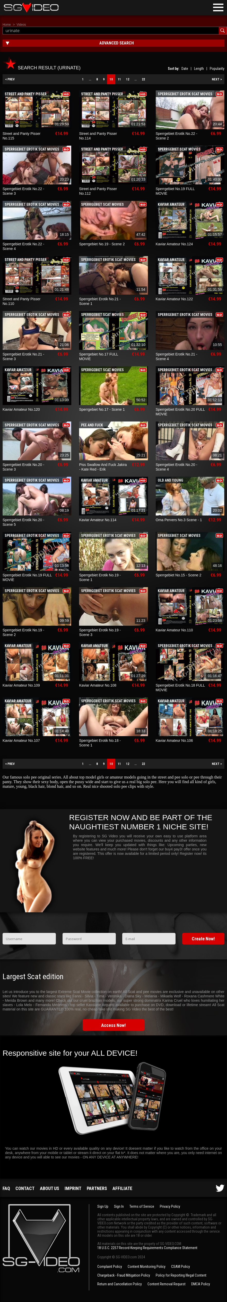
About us (49, 1188)
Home (7, 24)
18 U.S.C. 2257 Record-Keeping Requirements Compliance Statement (147, 1248)
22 (143, 79)
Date (184, 69)
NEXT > (217, 79)
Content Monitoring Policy (146, 1266)
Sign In (119, 1206)
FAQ (6, 1188)
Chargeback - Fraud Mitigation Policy (123, 1275)
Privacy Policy (170, 1206)
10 (111, 79)
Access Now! (113, 1025)
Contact (24, 1188)
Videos (21, 24)
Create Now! (203, 938)
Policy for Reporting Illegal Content (181, 1275)
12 (127, 79)
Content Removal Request (166, 1284)
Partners (97, 1188)
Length (199, 69)
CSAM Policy (180, 1266)
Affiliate (122, 1188)
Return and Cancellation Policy (119, 1284)
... (90, 79)
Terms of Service (141, 1206)
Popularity (217, 69)
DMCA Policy (200, 1284)
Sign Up (102, 1206)
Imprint (73, 1188)
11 (119, 79)
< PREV (10, 79)
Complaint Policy (109, 1266)
